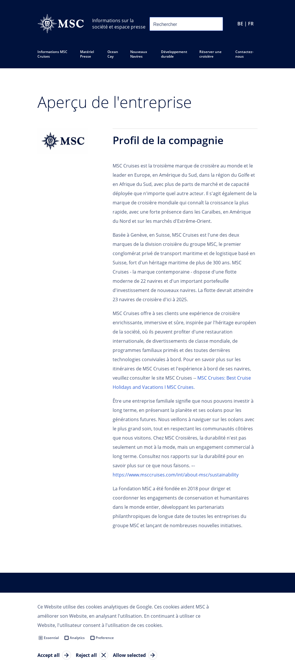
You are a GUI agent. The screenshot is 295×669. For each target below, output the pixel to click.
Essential (51, 637)
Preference (105, 637)
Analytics (77, 637)
